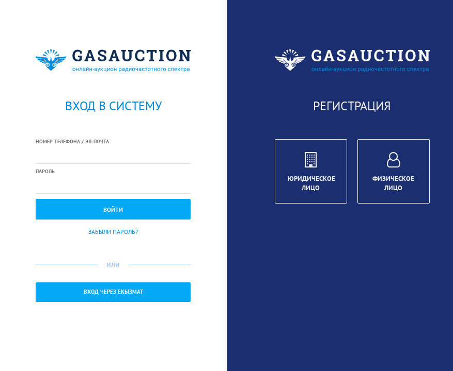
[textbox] (113, 155)
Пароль (45, 171)
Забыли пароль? (113, 231)
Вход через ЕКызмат (113, 291)
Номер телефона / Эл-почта (72, 141)
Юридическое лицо (311, 173)
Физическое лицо (393, 173)
